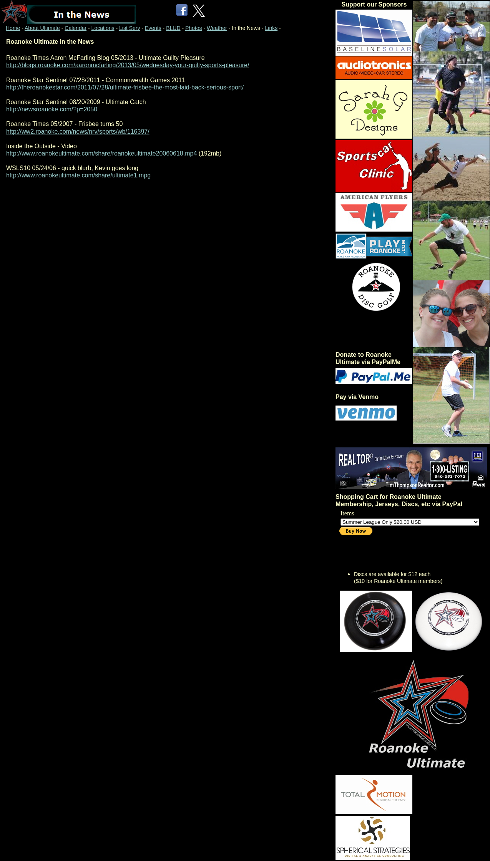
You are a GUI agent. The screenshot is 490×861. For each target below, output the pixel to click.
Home (13, 28)
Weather (217, 28)
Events (153, 28)
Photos (193, 28)
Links (271, 28)
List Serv (129, 28)
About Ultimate (42, 28)
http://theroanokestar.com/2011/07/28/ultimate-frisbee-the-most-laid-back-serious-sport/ (125, 87)
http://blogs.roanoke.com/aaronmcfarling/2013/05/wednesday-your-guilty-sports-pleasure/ (127, 65)
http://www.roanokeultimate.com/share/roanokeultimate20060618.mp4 (101, 153)
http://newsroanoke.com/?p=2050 (51, 109)
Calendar (75, 28)
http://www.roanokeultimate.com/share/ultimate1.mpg (78, 175)
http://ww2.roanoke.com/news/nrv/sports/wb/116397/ (77, 131)
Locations (103, 28)
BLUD (173, 28)
